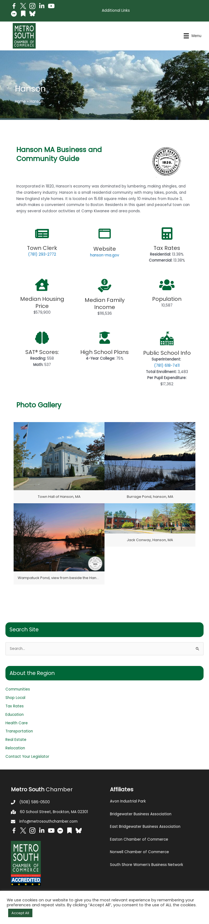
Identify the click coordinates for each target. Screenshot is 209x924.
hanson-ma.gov (104, 255)
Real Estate (15, 739)
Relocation (15, 748)
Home (20, 101)
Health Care (16, 723)
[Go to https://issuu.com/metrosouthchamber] (23, 14)
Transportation (19, 731)
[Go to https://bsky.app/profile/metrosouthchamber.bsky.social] (32, 14)
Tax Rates (14, 706)
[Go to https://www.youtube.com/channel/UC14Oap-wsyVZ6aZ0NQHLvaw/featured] (51, 6)
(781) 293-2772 (42, 254)
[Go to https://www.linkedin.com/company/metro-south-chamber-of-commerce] (42, 6)
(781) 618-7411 (167, 365)
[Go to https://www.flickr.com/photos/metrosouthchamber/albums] (14, 15)
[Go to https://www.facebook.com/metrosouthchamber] (14, 7)
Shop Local (15, 697)
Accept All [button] (20, 913)
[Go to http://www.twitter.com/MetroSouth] (23, 6)
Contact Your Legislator (27, 756)
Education (14, 714)
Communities (17, 689)
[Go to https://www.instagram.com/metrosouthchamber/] (32, 7)
